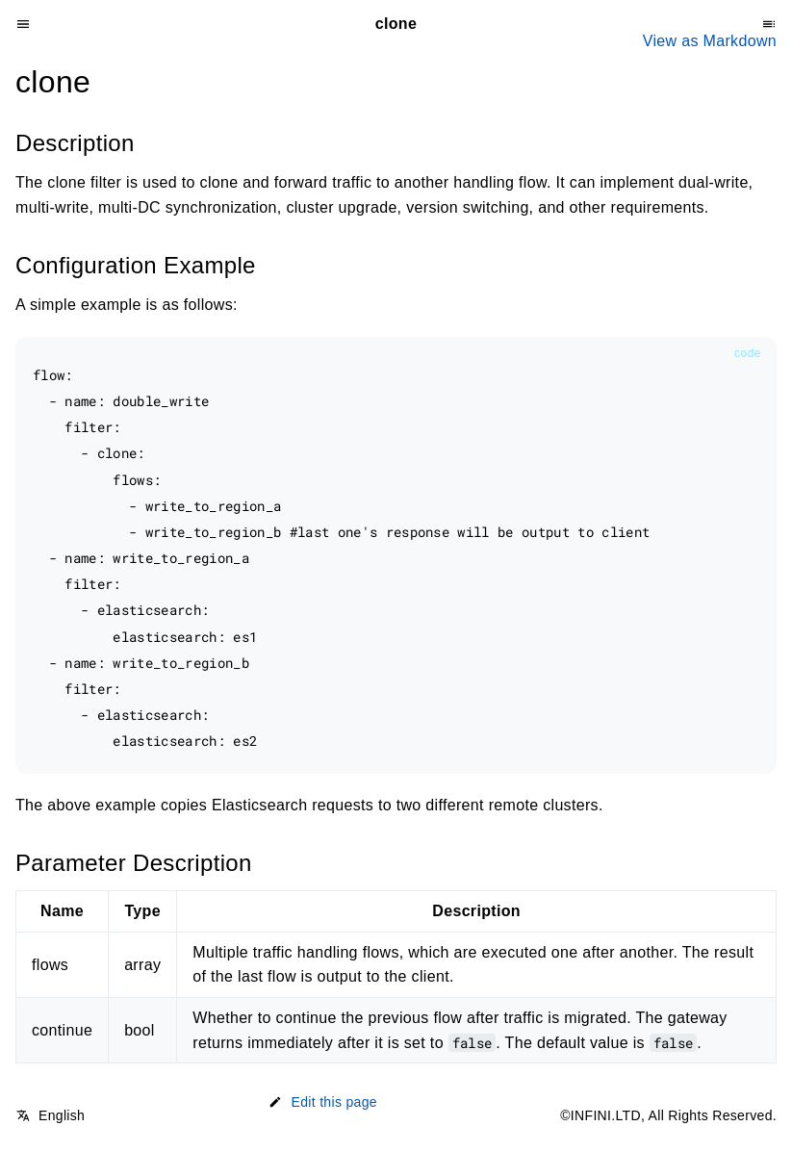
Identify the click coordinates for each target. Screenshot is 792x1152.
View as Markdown (710, 41)
